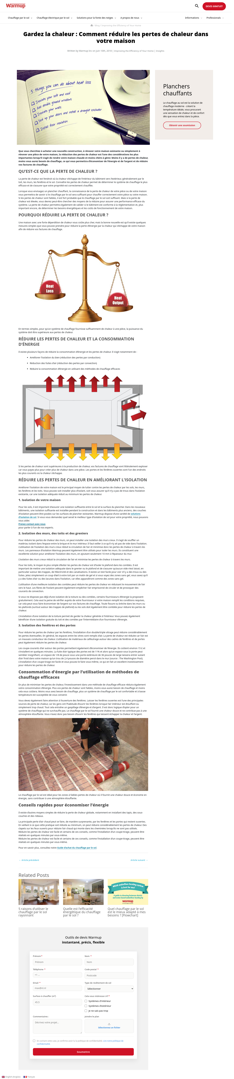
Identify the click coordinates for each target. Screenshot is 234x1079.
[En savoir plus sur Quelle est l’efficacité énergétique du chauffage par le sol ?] (83, 891)
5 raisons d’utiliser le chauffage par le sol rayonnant (33, 912)
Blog (97, 25)
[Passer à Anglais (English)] (11, 1077)
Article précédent (29, 860)
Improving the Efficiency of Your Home (121, 25)
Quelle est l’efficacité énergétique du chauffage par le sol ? (82, 912)
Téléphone (39, 969)
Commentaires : (41, 1016)
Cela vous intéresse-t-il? (97, 996)
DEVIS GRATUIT (214, 6)
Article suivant (139, 860)
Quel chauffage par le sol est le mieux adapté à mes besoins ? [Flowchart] (127, 912)
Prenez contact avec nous (32, 523)
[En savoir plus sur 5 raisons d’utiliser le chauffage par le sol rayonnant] (38, 891)
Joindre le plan (92, 1016)
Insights (161, 50)
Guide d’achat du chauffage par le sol (77, 847)
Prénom (37, 956)
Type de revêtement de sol (98, 982)
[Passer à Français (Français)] (29, 1077)
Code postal (92, 969)
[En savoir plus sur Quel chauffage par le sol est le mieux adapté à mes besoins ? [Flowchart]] (128, 891)
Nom (88, 956)
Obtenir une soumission (184, 125)
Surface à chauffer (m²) (44, 996)
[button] (196, 6)
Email (37, 982)
